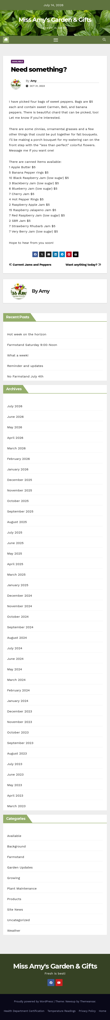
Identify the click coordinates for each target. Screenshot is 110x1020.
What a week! (17, 355)
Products (14, 899)
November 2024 (19, 606)
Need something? (39, 69)
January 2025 (17, 585)
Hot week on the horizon (26, 334)
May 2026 (14, 427)
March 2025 (16, 574)
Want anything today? (83, 264)
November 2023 (19, 722)
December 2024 (19, 595)
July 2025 (14, 532)
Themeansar (87, 1001)
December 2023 (19, 711)
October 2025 (18, 501)
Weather (13, 930)
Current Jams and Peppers (30, 264)
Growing (13, 878)
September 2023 (20, 743)
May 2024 (14, 669)
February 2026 (18, 459)
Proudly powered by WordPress (34, 1001)
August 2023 (17, 753)
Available (17, 61)
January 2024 (17, 701)
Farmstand (15, 857)
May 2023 (14, 785)
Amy (33, 81)
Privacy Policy (87, 1010)
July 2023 (14, 764)
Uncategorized (18, 920)
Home (102, 1010)
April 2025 (15, 564)
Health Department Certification (24, 1010)
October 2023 (18, 732)
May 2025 (14, 553)
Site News (15, 909)
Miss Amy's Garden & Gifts (55, 19)
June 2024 (15, 659)
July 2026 (14, 406)
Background (16, 846)
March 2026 (16, 448)
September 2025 (20, 511)
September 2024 (20, 627)
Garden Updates (20, 867)
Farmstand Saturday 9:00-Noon (32, 345)
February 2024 (18, 690)
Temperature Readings (61, 1010)
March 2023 (16, 806)
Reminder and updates (25, 366)
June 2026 (15, 417)
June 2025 (15, 543)
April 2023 (15, 795)
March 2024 (16, 680)
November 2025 (19, 490)
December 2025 (19, 480)
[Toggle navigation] (55, 40)
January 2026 (17, 469)
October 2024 (18, 617)
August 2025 (17, 522)
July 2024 (14, 648)
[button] (104, 39)
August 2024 (17, 638)
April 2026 (15, 438)
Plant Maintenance (22, 888)
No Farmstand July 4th (25, 376)
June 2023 (15, 774)
